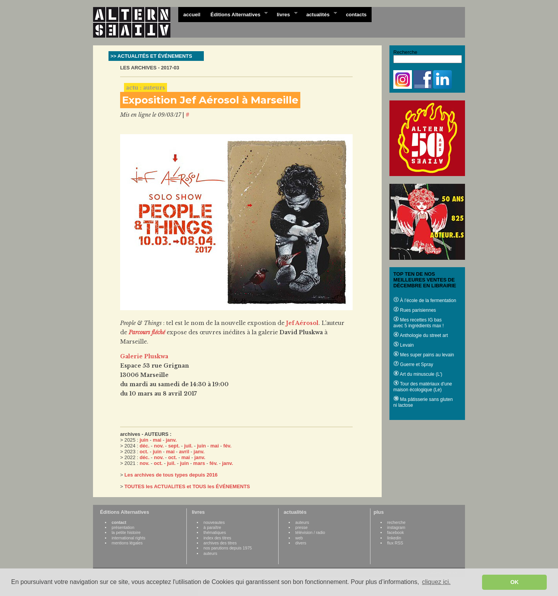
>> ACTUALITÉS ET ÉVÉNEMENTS (151, 56)
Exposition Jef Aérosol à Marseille (210, 100)
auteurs (210, 553)
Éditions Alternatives (236, 13)
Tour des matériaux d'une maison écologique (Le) (422, 386)
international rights (128, 538)
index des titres (217, 538)
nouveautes (214, 522)
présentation (123, 527)
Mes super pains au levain (423, 355)
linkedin (394, 538)
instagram (396, 527)
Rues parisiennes (414, 310)
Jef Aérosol (302, 323)
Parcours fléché (147, 332)
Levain (403, 345)
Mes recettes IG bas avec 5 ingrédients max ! (418, 322)
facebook (395, 532)
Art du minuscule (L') (417, 374)
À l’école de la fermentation (424, 300)
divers (300, 543)
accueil (191, 14)
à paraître (212, 527)
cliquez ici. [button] (436, 582)
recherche (396, 522)
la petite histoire (126, 532)
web (299, 538)
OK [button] (514, 582)
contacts (356, 14)
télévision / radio (310, 532)
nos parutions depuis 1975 (227, 548)
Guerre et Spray (413, 364)
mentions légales (127, 543)
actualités (319, 13)
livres (284, 13)
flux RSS (395, 543)
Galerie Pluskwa (144, 356)
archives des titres (220, 543)
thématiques (214, 532)
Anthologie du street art (420, 335)
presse (301, 527)
